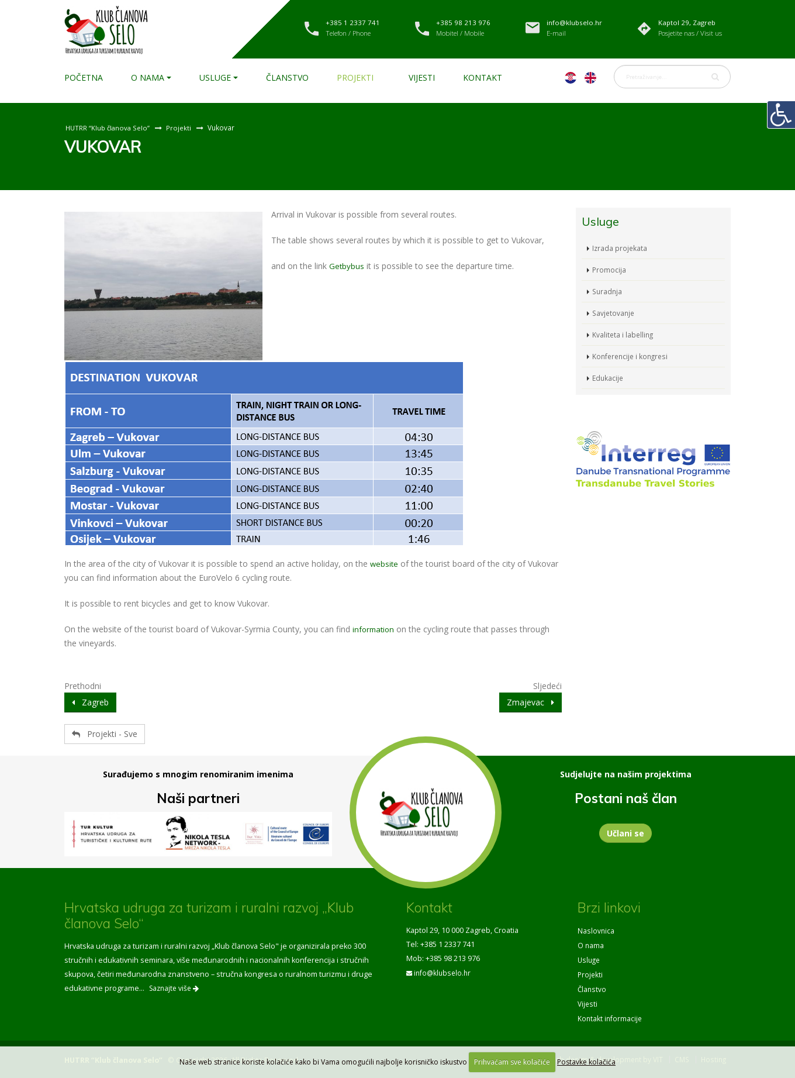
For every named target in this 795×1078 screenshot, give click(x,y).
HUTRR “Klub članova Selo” (109, 127)
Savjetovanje (614, 313)
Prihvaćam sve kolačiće (512, 1062)
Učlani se (625, 833)
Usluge (215, 77)
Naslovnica (596, 930)
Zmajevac (530, 702)
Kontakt (482, 77)
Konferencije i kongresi (632, 356)
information (374, 629)
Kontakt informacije (611, 1015)
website (384, 563)
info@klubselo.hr (443, 972)
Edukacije (608, 378)
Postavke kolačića (586, 1062)
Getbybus (347, 265)
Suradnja (608, 291)
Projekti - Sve (104, 733)
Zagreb (90, 702)
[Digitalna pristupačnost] (781, 115)
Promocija (609, 269)
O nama (147, 77)
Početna (83, 77)
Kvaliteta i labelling (623, 334)
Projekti (355, 77)
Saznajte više (174, 988)
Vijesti (422, 77)
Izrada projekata (620, 248)
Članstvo (287, 77)
